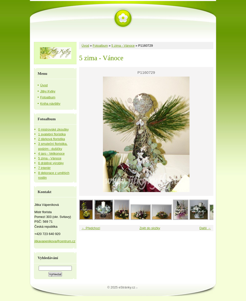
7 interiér (44, 168)
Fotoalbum (100, 45)
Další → (205, 228)
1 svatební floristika (52, 134)
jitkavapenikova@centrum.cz (54, 241)
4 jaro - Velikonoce (51, 153)
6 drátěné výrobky (51, 163)
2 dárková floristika (51, 139)
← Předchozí (91, 228)
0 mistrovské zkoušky (53, 129)
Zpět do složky (149, 228)
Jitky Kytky (47, 91)
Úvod (85, 45)
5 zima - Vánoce (123, 45)
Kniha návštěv (50, 103)
